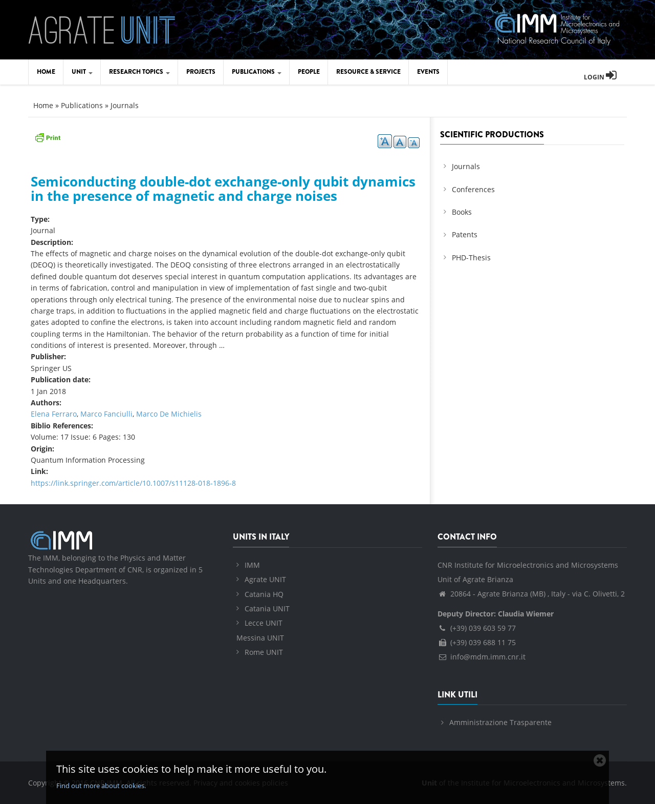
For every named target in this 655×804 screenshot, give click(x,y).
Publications (256, 71)
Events (428, 71)
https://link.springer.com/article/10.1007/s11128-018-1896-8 (133, 483)
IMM (252, 565)
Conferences (473, 189)
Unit (82, 71)
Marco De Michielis (169, 414)
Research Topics (139, 71)
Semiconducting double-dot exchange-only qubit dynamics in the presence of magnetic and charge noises (223, 188)
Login (600, 77)
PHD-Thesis (471, 257)
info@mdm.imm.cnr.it (482, 657)
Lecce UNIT (263, 623)
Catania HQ (264, 594)
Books (462, 212)
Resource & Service (368, 71)
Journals (125, 105)
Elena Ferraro (54, 414)
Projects (200, 71)
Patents (464, 234)
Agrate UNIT (265, 579)
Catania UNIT (267, 608)
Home (46, 71)
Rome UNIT (264, 652)
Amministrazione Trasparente (500, 722)
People (309, 71)
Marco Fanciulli (106, 414)
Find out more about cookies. (101, 785)
